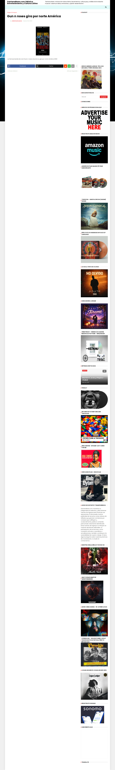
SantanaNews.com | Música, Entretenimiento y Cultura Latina (22, 2)
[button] (106, 7)
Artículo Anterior (13, 71)
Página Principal (12, 12)
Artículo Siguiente (72, 71)
